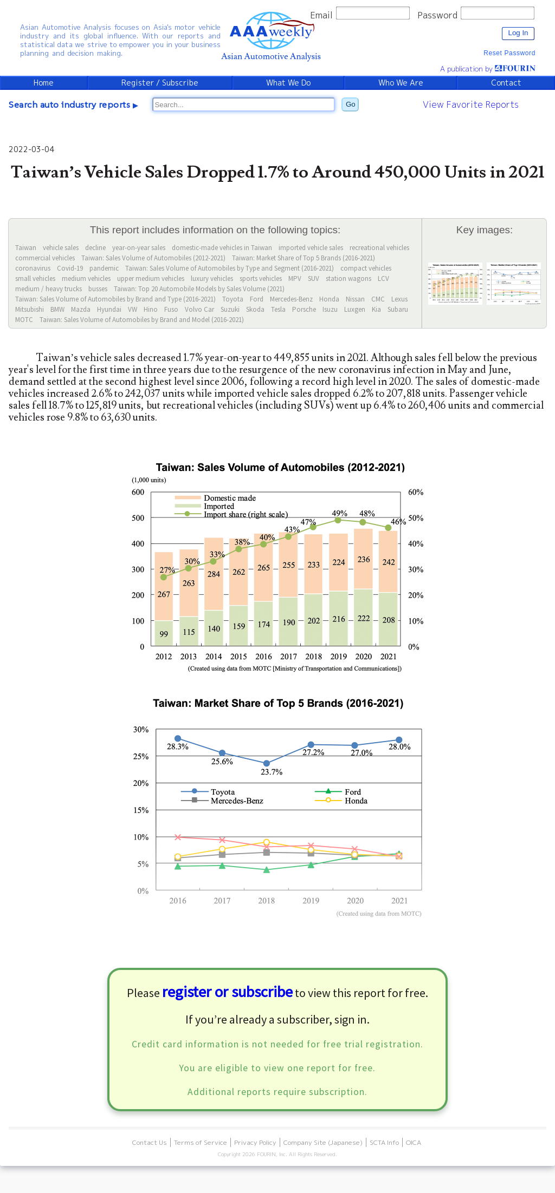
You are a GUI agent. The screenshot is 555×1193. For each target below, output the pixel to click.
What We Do (288, 83)
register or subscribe (227, 991)
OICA (413, 1142)
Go (351, 104)
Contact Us (149, 1142)
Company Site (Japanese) (323, 1142)
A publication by (487, 69)
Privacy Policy (255, 1142)
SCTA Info (384, 1142)
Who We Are (400, 83)
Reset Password (509, 53)
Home (44, 83)
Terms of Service (200, 1142)
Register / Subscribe (159, 83)
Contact (506, 83)
